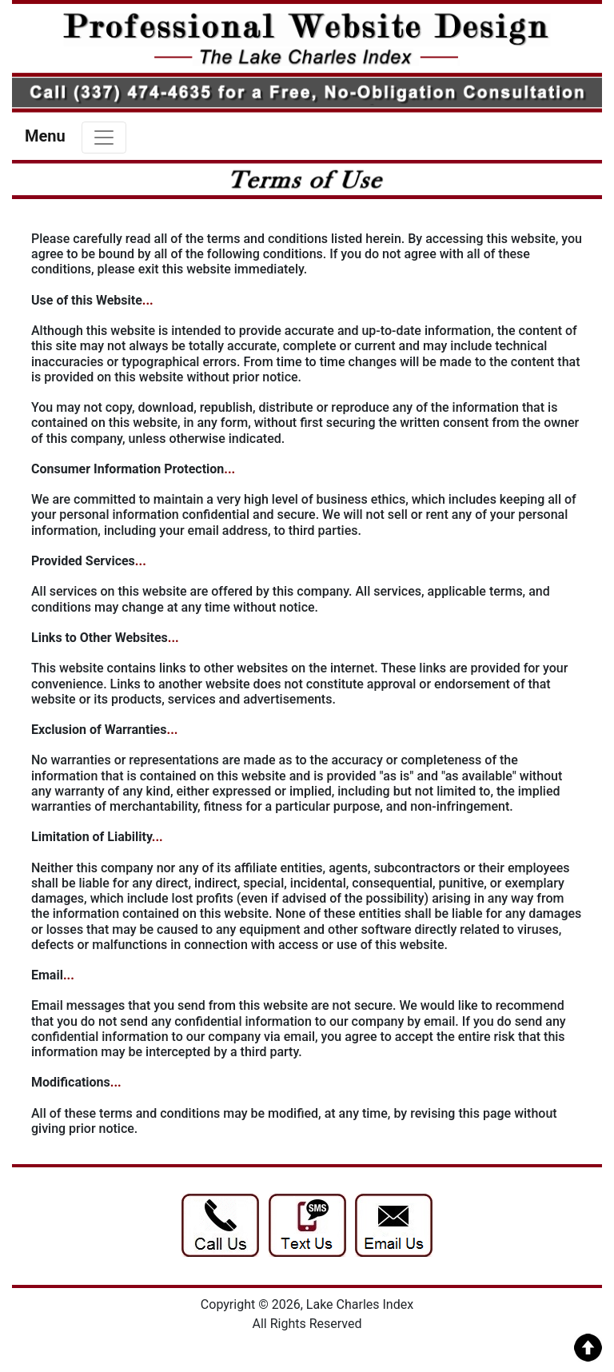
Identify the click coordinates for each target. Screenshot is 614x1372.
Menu (45, 136)
